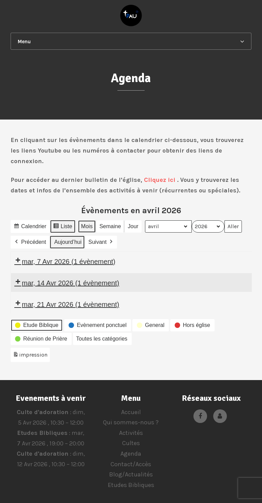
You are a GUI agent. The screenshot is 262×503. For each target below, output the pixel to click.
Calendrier (29, 227)
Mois (86, 226)
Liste (62, 227)
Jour (133, 226)
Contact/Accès (131, 464)
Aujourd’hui (68, 242)
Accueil (131, 412)
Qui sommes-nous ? (131, 422)
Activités (131, 433)
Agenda (130, 453)
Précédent (30, 242)
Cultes (131, 443)
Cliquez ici (159, 180)
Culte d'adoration (42, 412)
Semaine (110, 226)
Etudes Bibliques (42, 433)
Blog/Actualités (131, 474)
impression (30, 356)
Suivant (101, 242)
